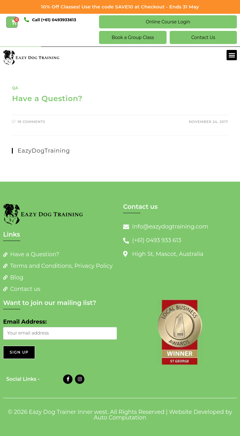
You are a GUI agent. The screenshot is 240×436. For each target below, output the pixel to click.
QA (15, 88)
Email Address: (25, 321)
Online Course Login (168, 22)
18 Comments (31, 122)
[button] (232, 55)
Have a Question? (47, 98)
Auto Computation (120, 417)
